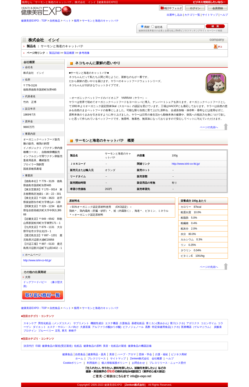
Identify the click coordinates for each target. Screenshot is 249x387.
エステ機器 (111, 323)
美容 (111, 354)
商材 (147, 26)
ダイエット (39, 326)
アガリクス (192, 323)
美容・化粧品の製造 (114, 345)
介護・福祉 (161, 354)
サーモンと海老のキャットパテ (100, 20)
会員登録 (217, 8)
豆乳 (57, 330)
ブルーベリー (46, 330)
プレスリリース (96, 358)
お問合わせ (138, 362)
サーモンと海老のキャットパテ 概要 (104, 140)
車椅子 (72, 330)
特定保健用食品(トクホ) (166, 326)
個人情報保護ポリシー (114, 362)
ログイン (195, 8)
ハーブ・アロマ (127, 354)
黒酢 (147, 326)
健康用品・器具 (97, 354)
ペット (67, 20)
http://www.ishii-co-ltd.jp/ (186, 163)
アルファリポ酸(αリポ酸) (106, 326)
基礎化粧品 (138, 323)
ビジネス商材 (179, 354)
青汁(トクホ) (177, 323)
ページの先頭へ (209, 127)
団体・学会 (145, 354)
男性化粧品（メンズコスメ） (55, 323)
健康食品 (67, 354)
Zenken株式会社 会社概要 (146, 358)
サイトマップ (210, 14)
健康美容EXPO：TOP (34, 20)
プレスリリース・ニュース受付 (167, 362)
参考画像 (84, 52)
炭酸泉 (218, 326)
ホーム (79, 358)
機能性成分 (97, 323)
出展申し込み (174, 14)
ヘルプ (224, 14)
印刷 (38, 345)
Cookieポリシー (72, 362)
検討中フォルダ (173, 8)
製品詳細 (54, 52)
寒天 (64, 330)
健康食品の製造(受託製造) (57, 345)
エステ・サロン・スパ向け (63, 326)
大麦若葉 (85, 326)
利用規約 (92, 362)
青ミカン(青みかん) (157, 323)
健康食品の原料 (92, 345)
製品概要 (69, 52)
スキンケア (30, 323)
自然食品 (55, 20)
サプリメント (81, 323)
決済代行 (29, 345)
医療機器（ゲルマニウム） (196, 326)
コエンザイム (209, 323)
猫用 (76, 20)
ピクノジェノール (133, 326)
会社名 (159, 26)
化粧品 (78, 345)
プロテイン (30, 330)
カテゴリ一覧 (192, 14)
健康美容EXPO (113, 384)
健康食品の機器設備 (139, 345)
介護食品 (124, 323)
